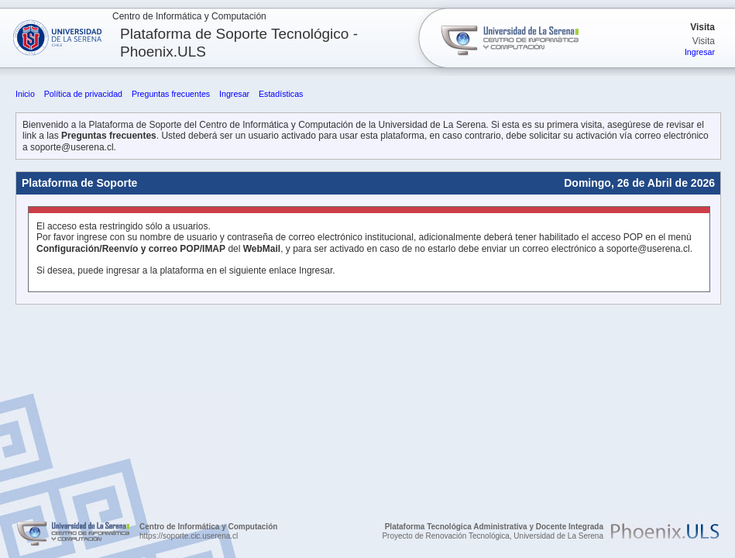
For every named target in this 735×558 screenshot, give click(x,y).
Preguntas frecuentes (171, 93)
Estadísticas (281, 93)
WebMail (261, 248)
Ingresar (700, 52)
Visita (702, 27)
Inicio (25, 93)
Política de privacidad (83, 93)
